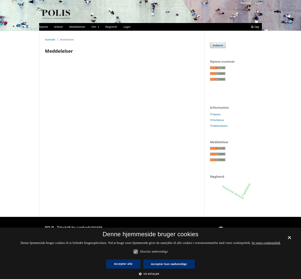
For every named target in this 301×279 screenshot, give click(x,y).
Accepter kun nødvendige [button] (169, 264)
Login (127, 27)
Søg (255, 27)
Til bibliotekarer (219, 126)
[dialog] (150, 253)
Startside (50, 39)
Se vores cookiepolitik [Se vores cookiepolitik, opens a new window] (266, 242)
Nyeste (43, 27)
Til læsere (215, 114)
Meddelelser (77, 27)
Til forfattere (217, 120)
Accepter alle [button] (123, 264)
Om (94, 27)
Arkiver (58, 27)
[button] (150, 274)
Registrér (111, 27)
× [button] (289, 239)
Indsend (218, 45)
